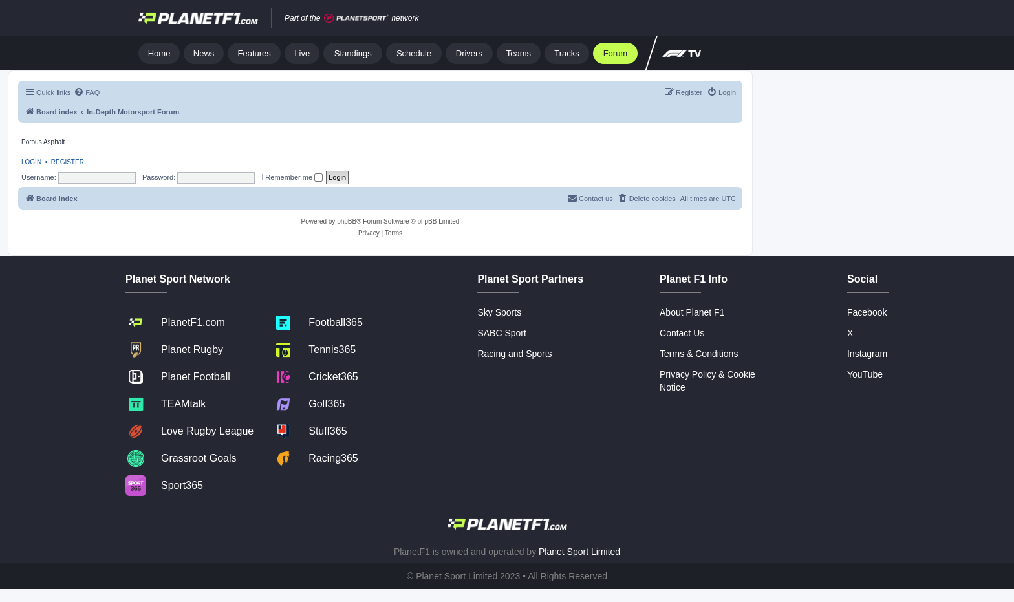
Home (159, 53)
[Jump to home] (198, 18)
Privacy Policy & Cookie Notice (707, 380)
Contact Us (682, 333)
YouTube (865, 374)
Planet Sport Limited (579, 551)
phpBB (346, 221)
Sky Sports (499, 312)
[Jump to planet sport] (356, 18)
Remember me (294, 177)
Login (31, 162)
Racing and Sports (514, 354)
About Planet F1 (692, 312)
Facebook (867, 312)
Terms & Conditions (699, 354)
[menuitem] (87, 92)
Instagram (867, 354)
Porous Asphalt (43, 141)
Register (67, 162)
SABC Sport (501, 333)
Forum (615, 53)
